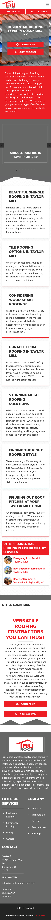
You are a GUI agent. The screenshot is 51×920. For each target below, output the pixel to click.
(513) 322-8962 (9, 876)
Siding (9, 832)
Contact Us (13, 11)
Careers (36, 821)
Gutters (10, 838)
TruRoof (6, 856)
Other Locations (16, 605)
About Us (36, 808)
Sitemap (36, 833)
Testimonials (38, 814)
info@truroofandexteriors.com (18, 883)
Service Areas (39, 827)
